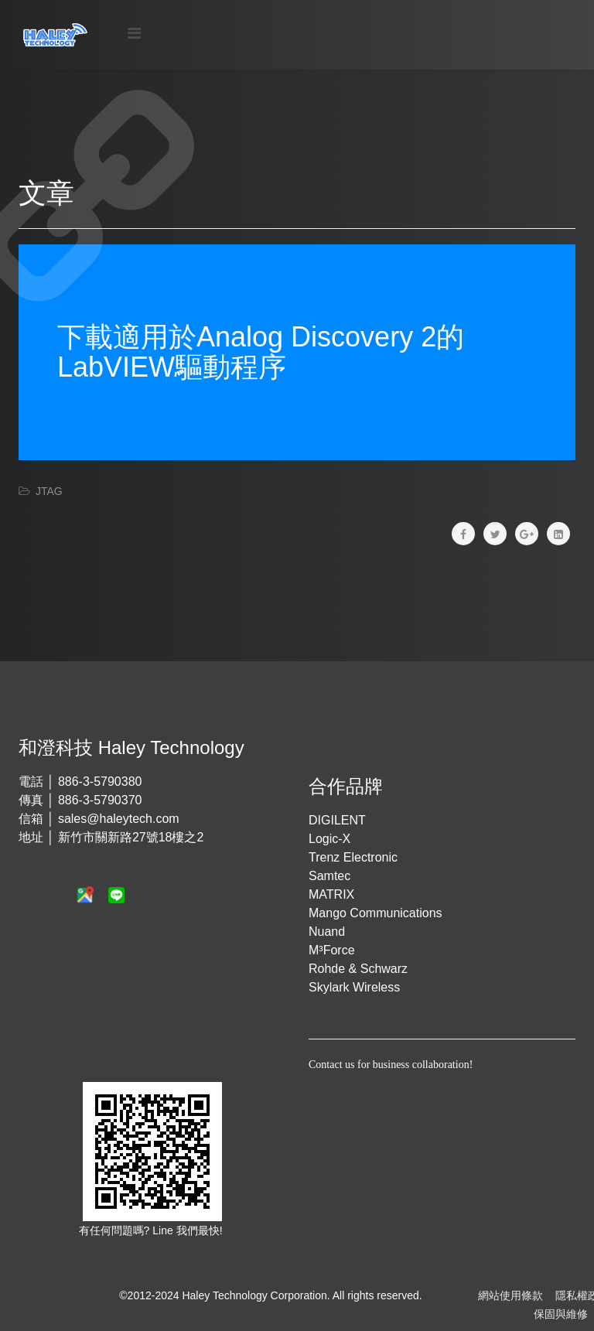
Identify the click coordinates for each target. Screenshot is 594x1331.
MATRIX (331, 894)
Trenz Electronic (353, 857)
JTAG (49, 491)
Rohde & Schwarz (358, 968)
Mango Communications (375, 913)
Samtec (329, 875)
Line (164, 1230)
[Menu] (134, 33)
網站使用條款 (510, 1295)
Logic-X (329, 838)
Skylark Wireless (354, 987)
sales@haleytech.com (118, 818)
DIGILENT (337, 820)
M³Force (332, 950)
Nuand (327, 931)
